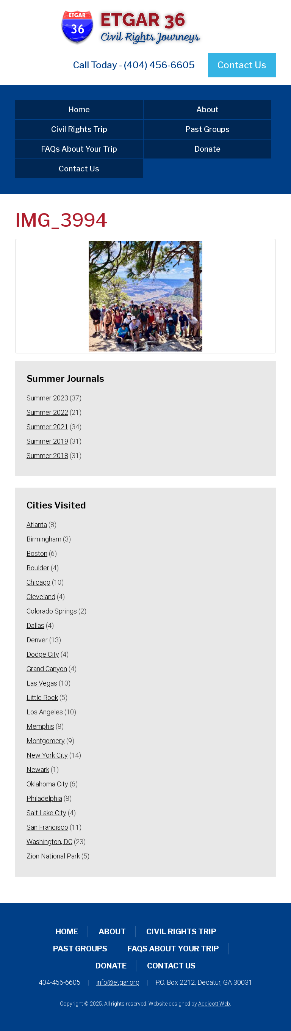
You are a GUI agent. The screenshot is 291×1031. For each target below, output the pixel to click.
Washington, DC (49, 842)
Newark (38, 770)
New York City (47, 755)
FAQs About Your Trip (79, 149)
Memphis (40, 726)
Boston (37, 553)
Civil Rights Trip (79, 129)
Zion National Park (53, 856)
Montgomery (46, 741)
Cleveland (41, 597)
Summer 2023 (47, 398)
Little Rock (42, 697)
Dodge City (43, 654)
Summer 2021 (47, 427)
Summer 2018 (47, 456)
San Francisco (47, 827)
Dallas (35, 625)
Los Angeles (45, 712)
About (207, 109)
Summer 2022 (47, 412)
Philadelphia (44, 798)
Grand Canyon (47, 669)
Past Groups (207, 129)
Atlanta (37, 525)
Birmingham (44, 539)
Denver (37, 640)
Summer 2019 (47, 441)
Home (79, 109)
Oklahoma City (47, 784)
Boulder (38, 568)
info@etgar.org (117, 982)
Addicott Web (214, 1004)
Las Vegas (42, 683)
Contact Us (241, 65)
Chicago (38, 582)
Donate (207, 149)
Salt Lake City (46, 813)
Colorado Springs (52, 611)
